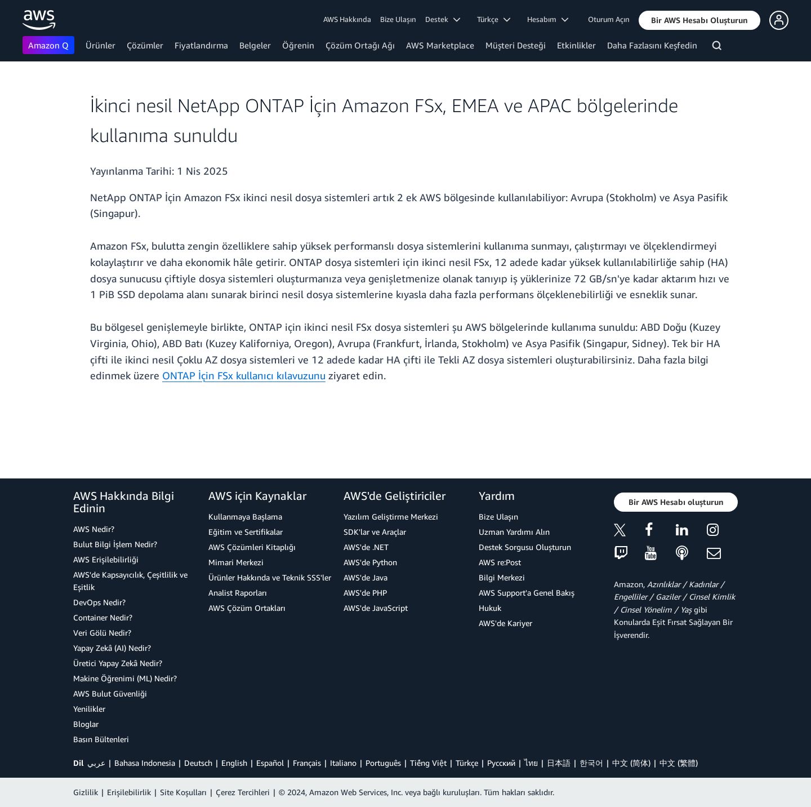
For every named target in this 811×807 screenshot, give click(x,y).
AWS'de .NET (366, 547)
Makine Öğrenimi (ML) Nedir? (125, 678)
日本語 (559, 763)
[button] (699, 20)
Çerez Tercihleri (243, 792)
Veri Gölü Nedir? (102, 632)
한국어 (591, 763)
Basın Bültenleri (101, 739)
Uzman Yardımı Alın (514, 531)
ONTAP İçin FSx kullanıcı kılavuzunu (244, 375)
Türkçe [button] (493, 19)
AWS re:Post (500, 562)
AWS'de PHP (365, 592)
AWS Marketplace (440, 45)
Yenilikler (89, 708)
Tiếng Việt (428, 763)
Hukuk (490, 608)
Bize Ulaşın (398, 19)
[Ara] (718, 47)
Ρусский (501, 763)
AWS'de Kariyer (505, 623)
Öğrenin (298, 45)
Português (383, 763)
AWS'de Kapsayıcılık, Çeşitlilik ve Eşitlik (130, 581)
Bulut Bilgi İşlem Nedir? (115, 544)
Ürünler (100, 45)
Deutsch (198, 763)
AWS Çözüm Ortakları (247, 608)
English (234, 763)
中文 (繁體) (679, 763)
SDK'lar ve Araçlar (375, 531)
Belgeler (255, 45)
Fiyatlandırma (201, 45)
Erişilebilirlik (129, 792)
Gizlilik (85, 792)
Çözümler (145, 45)
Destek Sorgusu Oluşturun (525, 547)
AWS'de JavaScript (376, 608)
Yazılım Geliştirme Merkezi (391, 516)
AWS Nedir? (93, 529)
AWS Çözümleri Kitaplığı (252, 547)
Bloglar (86, 724)
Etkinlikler (576, 45)
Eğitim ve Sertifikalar (245, 531)
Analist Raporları (237, 592)
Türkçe (467, 763)
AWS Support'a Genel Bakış (526, 592)
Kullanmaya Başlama (245, 516)
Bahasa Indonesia (144, 763)
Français (307, 763)
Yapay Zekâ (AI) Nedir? (112, 648)
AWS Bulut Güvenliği (110, 693)
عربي (96, 763)
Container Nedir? (102, 617)
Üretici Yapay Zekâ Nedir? (117, 663)
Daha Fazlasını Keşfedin (652, 45)
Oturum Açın (609, 19)
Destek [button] (442, 19)
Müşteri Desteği (515, 45)
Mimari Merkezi (236, 562)
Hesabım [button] (547, 19)
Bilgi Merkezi (502, 577)
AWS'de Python (370, 562)
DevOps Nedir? (99, 602)
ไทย (531, 763)
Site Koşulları (183, 792)
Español (270, 763)
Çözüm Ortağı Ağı (360, 45)
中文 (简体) (631, 763)
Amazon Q (48, 45)
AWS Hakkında (347, 19)
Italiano (343, 763)
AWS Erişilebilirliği (106, 559)
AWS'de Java (365, 577)
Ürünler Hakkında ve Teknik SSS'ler (269, 577)
